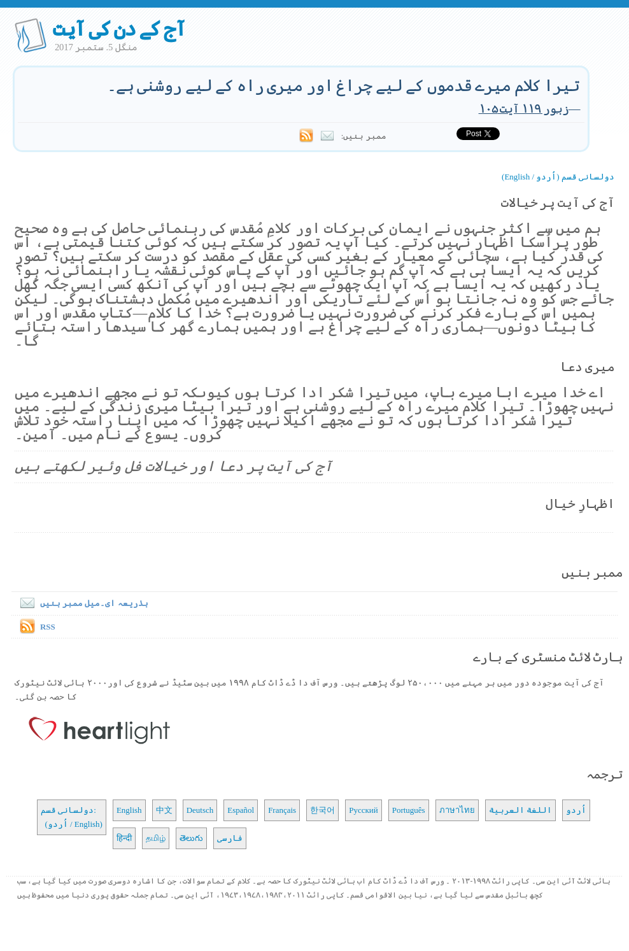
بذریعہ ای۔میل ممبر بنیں (81, 603)
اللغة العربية (520, 810)
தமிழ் (156, 838)
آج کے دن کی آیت (119, 28)
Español (240, 810)
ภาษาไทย (457, 810)
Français (282, 810)
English (129, 810)
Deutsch (200, 810)
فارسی (230, 838)
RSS (47, 626)
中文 (164, 810)
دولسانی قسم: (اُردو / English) (71, 817)
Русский (363, 810)
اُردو (576, 810)
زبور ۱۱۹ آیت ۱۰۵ (524, 108)
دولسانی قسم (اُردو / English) (558, 176)
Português (408, 810)
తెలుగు (191, 838)
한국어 (322, 810)
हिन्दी (124, 838)
